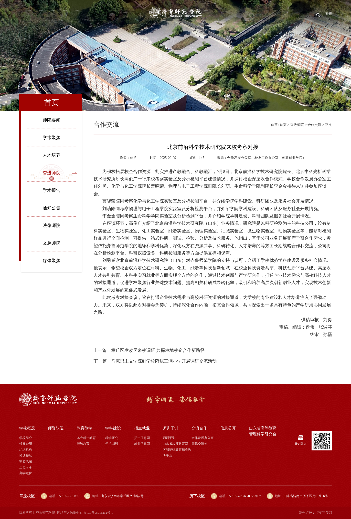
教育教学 (100, 15)
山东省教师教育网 (175, 444)
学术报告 (51, 190)
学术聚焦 (51, 137)
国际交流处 (199, 444)
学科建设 (124, 15)
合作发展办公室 (202, 438)
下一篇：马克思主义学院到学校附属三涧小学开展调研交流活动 (155, 361)
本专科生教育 (86, 438)
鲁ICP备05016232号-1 (98, 512)
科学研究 (111, 438)
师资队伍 (77, 15)
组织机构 (25, 449)
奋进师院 (51, 172)
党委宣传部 (324, 512)
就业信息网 (142, 444)
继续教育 (83, 444)
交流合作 (276, 15)
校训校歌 (25, 455)
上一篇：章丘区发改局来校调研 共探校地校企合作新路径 (149, 350)
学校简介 (25, 438)
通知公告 (51, 207)
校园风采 (25, 461)
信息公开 (300, 15)
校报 (328, 15)
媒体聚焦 (51, 260)
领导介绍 (25, 444)
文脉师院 (51, 243)
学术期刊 (111, 444)
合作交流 (314, 125)
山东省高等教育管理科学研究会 (262, 431)
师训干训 (252, 15)
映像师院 (51, 225)
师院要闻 (51, 120)
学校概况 (53, 15)
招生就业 (228, 15)
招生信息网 (142, 438)
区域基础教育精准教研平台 (177, 452)
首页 (33, 15)
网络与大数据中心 (70, 512)
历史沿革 (25, 467)
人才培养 (51, 155)
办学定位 (25, 473)
